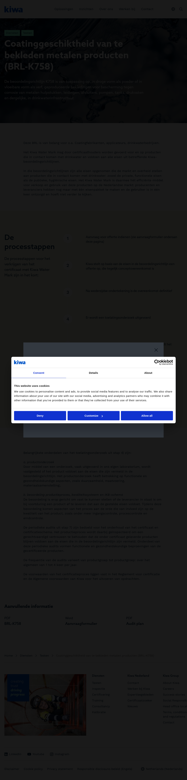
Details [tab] (93, 372)
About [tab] (148, 372)
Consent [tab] (38, 372)
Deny (40, 415)
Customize (94, 415)
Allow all (146, 415)
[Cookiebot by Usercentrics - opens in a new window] (157, 362)
